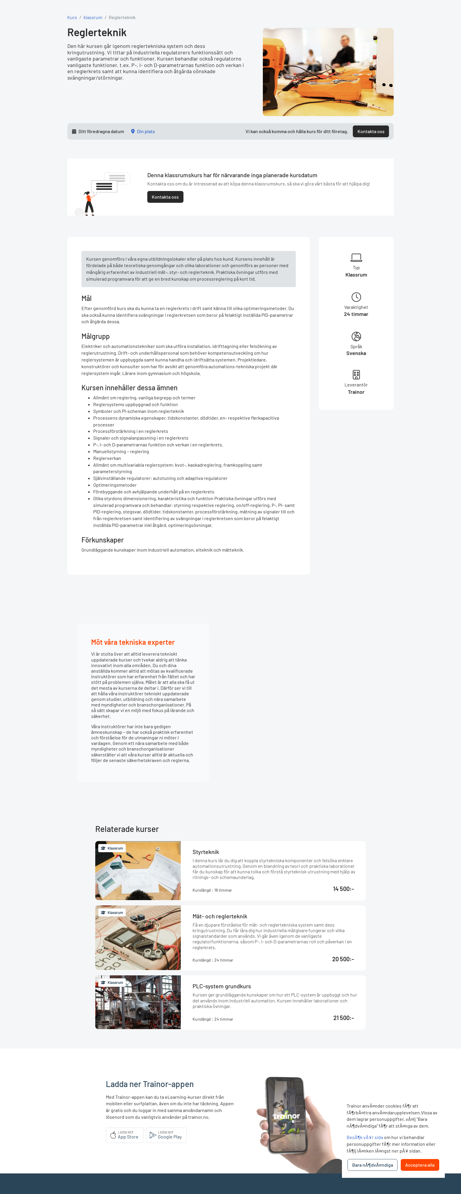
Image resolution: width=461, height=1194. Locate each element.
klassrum (92, 17)
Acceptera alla (420, 1165)
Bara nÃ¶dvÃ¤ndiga (372, 1165)
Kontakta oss (371, 131)
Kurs (72, 17)
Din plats (146, 131)
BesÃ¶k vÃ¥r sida (365, 1137)
